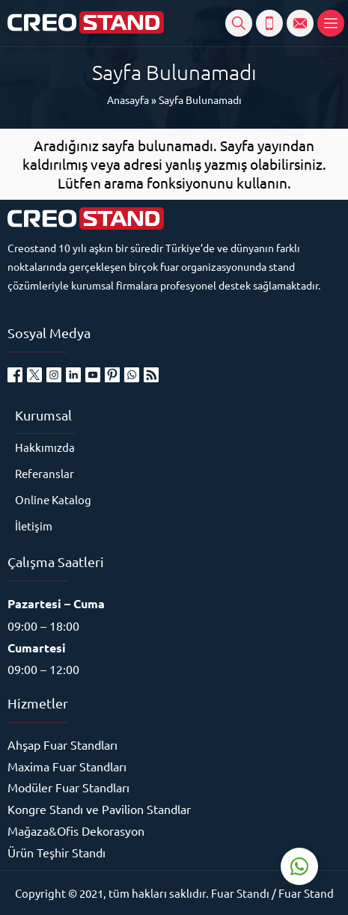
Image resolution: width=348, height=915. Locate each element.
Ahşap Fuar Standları (62, 744)
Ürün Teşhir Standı (56, 852)
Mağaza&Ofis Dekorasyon (75, 830)
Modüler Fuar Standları (68, 787)
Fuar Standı (240, 893)
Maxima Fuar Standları (66, 766)
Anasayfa (128, 99)
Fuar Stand (306, 893)
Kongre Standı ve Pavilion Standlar (99, 808)
